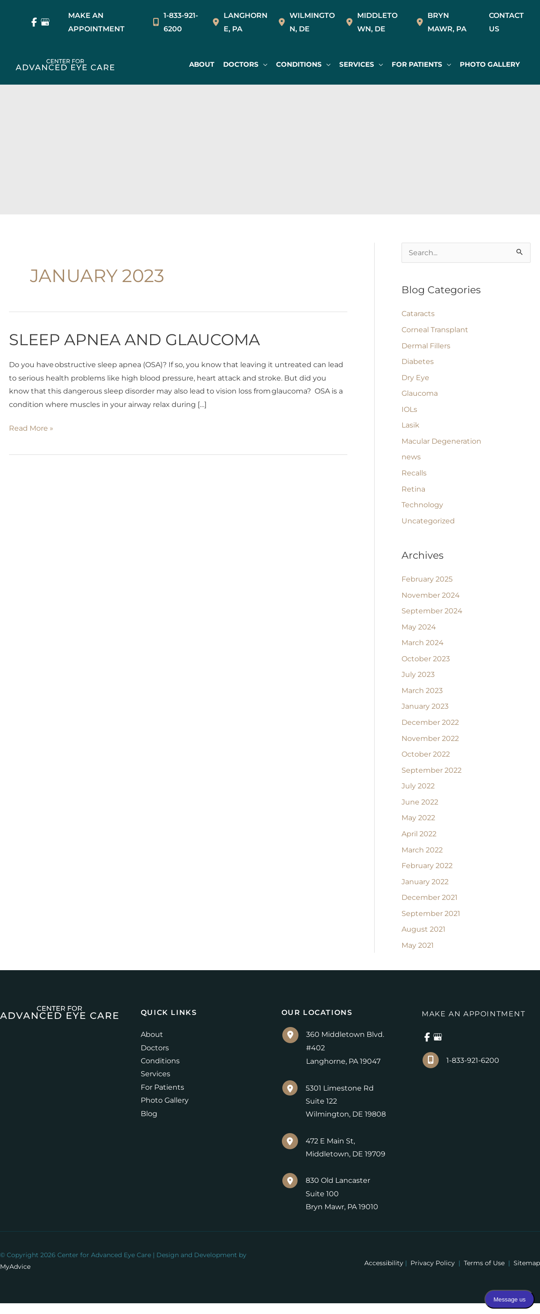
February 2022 (427, 873)
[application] (261, 64)
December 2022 (430, 728)
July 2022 (418, 792)
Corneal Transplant (435, 330)
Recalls (414, 475)
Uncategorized (428, 524)
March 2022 (422, 857)
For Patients (162, 1097)
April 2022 (419, 841)
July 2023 (418, 680)
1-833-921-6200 (175, 22)
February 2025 (427, 583)
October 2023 (426, 663)
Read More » (31, 430)
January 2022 (425, 889)
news (411, 459)
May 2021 (418, 954)
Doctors (155, 1057)
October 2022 (426, 760)
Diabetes (418, 363)
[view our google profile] (45, 22)
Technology (422, 508)
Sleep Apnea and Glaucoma (134, 341)
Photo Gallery (165, 1110)
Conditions (160, 1070)
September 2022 (432, 776)
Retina (413, 492)
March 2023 (422, 696)
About (152, 1044)
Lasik (410, 427)
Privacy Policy (433, 1274)
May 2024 (419, 631)
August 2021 (423, 937)
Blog (149, 1123)
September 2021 (431, 921)
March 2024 (423, 647)
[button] (243, 64)
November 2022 (430, 744)
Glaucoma (420, 395)
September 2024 (432, 615)
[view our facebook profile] (34, 22)
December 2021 (430, 905)
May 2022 (418, 825)
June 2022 (420, 809)
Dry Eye (415, 379)
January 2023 (425, 712)
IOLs (409, 411)
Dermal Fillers (426, 346)
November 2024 (431, 599)
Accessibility (383, 1274)
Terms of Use (484, 1274)
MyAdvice (15, 1277)
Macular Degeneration (441, 443)
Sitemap (526, 1274)
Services (155, 1083)
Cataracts (418, 314)
